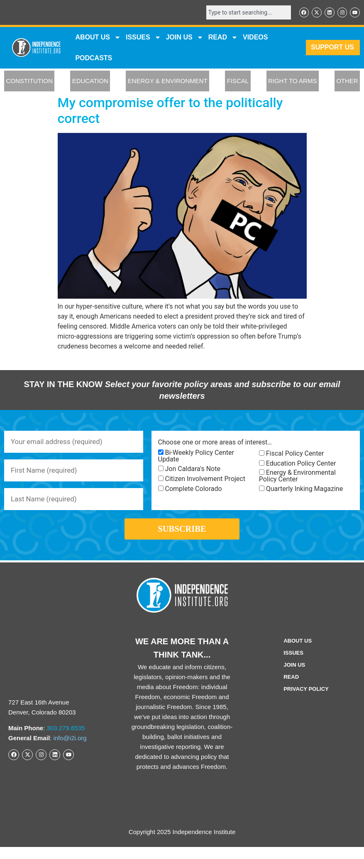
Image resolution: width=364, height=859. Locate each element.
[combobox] (243, 13)
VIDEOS (255, 38)
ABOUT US (98, 38)
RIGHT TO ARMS (292, 82)
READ (223, 38)
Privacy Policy (306, 700)
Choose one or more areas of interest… (215, 443)
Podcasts (93, 58)
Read (291, 688)
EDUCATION (90, 82)
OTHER (347, 82)
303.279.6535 (66, 740)
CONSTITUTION (29, 82)
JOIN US (184, 38)
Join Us (294, 676)
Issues (143, 38)
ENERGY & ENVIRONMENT (168, 82)
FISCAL (238, 82)
